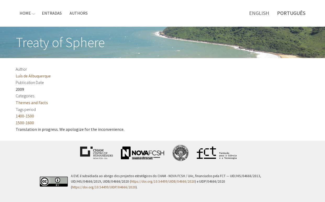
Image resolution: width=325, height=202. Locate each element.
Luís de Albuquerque (33, 75)
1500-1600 (25, 122)
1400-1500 (25, 116)
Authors (79, 13)
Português (291, 13)
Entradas (52, 13)
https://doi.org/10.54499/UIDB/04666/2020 (163, 181)
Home (25, 13)
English (259, 13)
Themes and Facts (32, 102)
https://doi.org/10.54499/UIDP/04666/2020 (104, 187)
